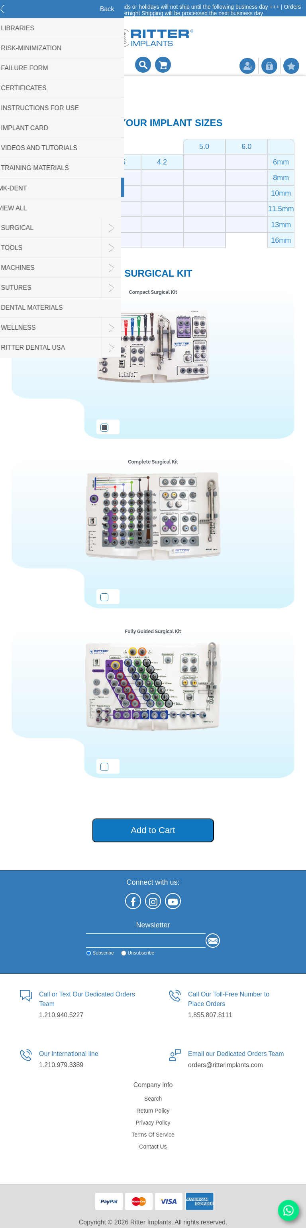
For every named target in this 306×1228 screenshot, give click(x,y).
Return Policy (152, 1110)
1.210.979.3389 (61, 1065)
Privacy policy (152, 1122)
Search (153, 1098)
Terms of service (152, 1134)
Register (247, 66)
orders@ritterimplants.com (225, 1065)
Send (213, 940)
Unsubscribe (141, 953)
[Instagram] (153, 901)
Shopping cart (163, 65)
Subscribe (103, 953)
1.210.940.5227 (61, 1015)
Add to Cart (153, 830)
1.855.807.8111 (210, 1015)
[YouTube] (173, 901)
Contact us (153, 1146)
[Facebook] (133, 901)
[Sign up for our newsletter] (146, 940)
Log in (269, 66)
